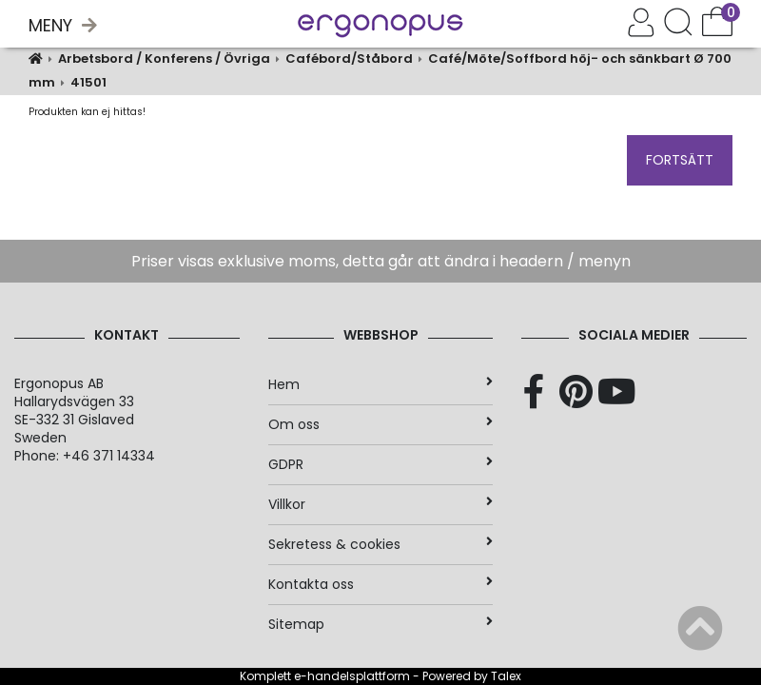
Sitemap (381, 624)
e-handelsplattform (352, 676)
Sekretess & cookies (381, 544)
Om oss (381, 424)
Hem (381, 384)
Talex (506, 676)
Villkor (381, 504)
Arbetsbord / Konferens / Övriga (164, 58)
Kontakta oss (381, 584)
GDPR (381, 464)
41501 (88, 82)
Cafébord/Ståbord (349, 58)
